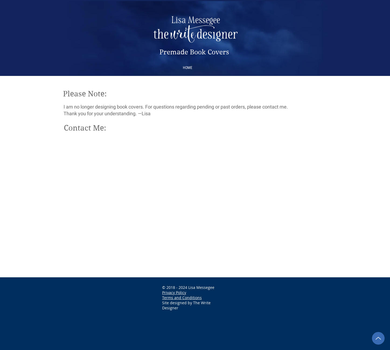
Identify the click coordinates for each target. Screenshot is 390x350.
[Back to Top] (378, 338)
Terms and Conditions (182, 297)
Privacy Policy (174, 292)
